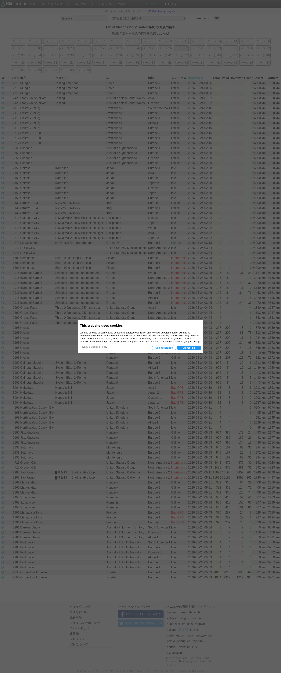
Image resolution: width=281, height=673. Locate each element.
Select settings (164, 347)
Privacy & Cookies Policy (93, 346)
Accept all (189, 347)
